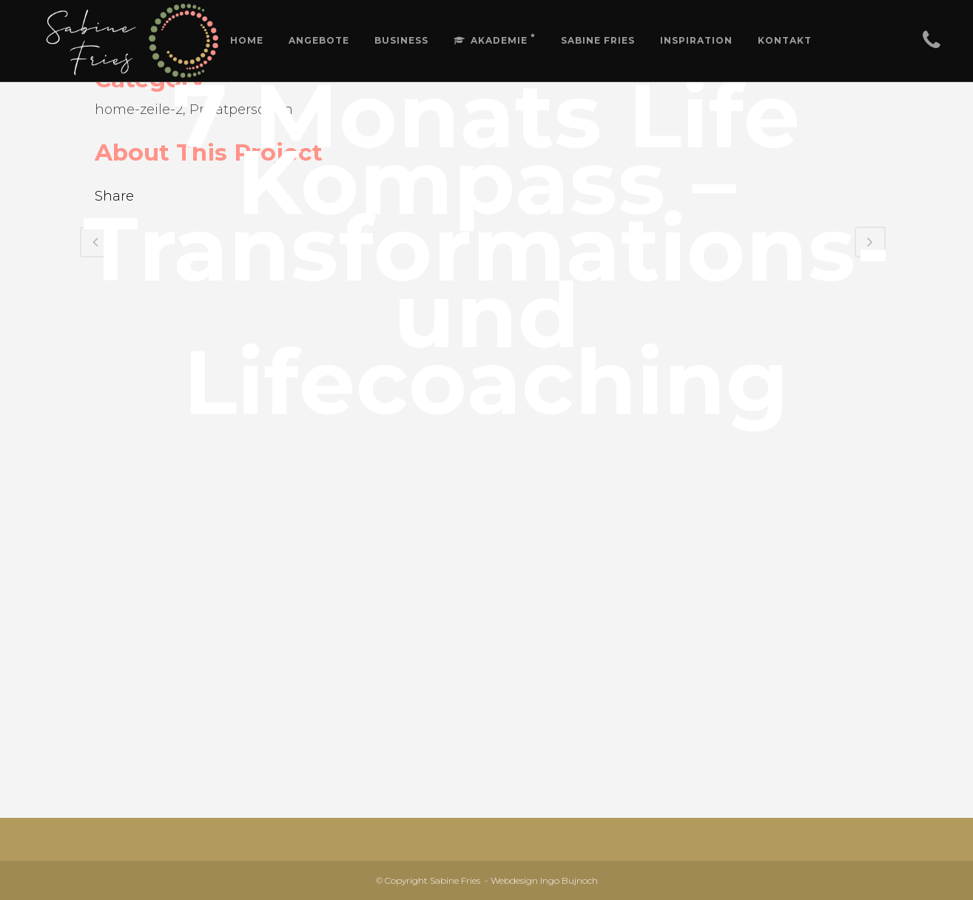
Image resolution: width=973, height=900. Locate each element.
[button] (942, 21)
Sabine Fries (455, 880)
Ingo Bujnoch (569, 880)
